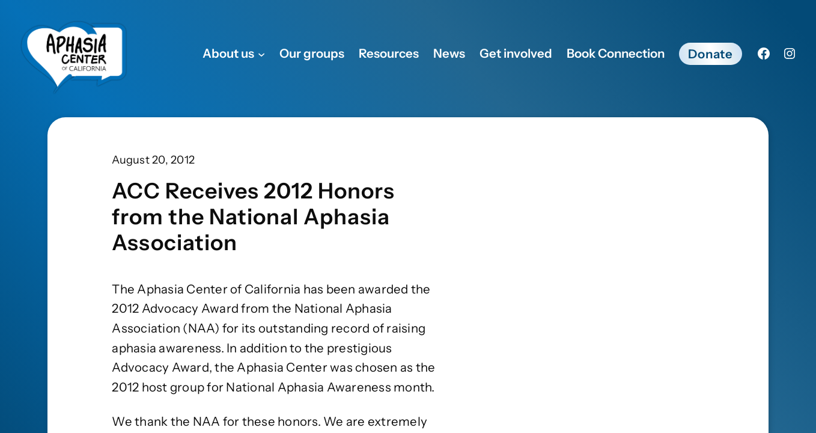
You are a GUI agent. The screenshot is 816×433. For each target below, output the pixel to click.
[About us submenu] (261, 53)
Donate (710, 53)
